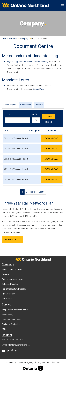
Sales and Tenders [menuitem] (10, 284)
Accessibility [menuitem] (7, 314)
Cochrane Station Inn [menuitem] (11, 324)
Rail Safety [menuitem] (7, 298)
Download (53, 138)
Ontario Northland (9, 38)
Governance (25, 104)
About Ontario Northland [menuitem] (12, 269)
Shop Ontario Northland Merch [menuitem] (15, 310)
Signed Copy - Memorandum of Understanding (27, 61)
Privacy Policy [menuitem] (8, 294)
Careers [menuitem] (5, 274)
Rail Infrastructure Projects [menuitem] (14, 289)
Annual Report (9, 104)
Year (34, 114)
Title (8, 114)
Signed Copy (39, 89)
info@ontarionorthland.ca (19, 345)
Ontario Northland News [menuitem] (12, 279)
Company (24, 38)
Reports (39, 104)
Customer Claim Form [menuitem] (11, 319)
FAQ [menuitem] (4, 329)
